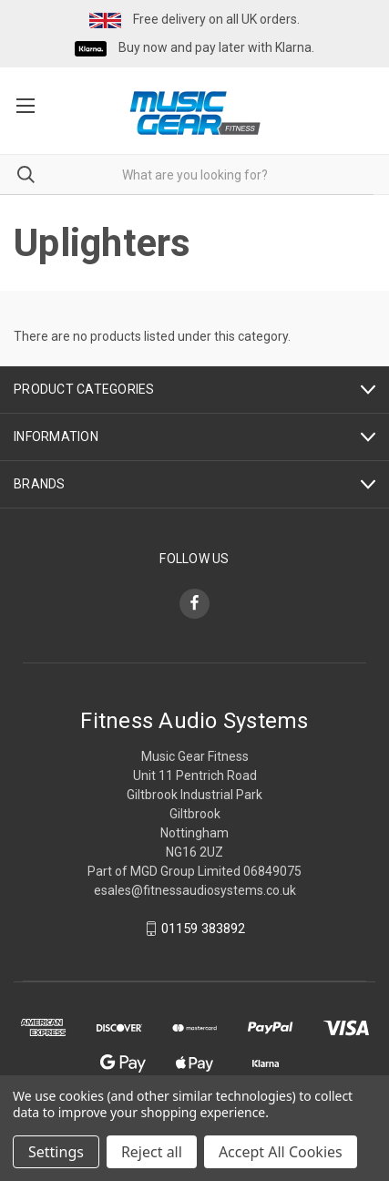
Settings (56, 1152)
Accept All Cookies (281, 1152)
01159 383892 (203, 928)
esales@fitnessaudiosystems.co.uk (195, 890)
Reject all (151, 1152)
